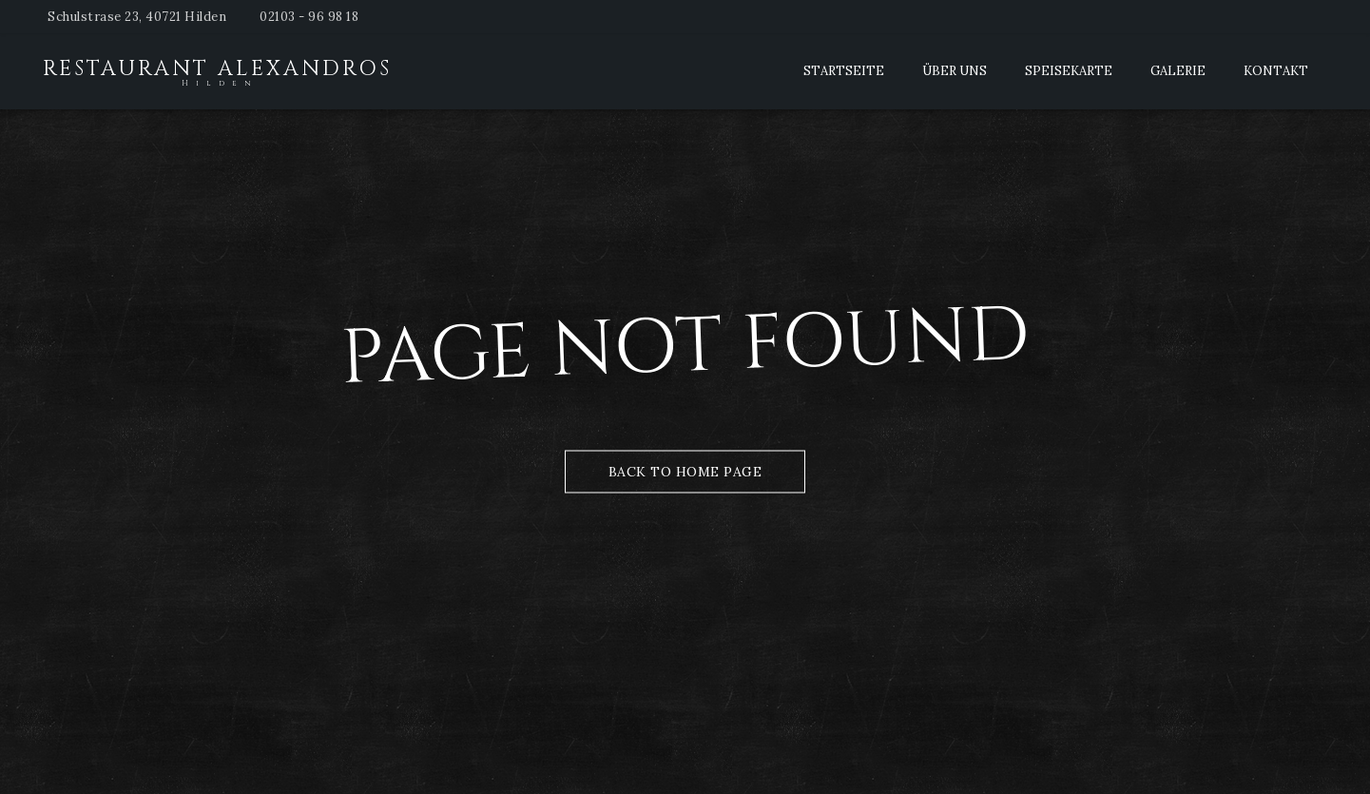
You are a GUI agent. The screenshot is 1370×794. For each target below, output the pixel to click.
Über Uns (954, 71)
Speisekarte (1068, 71)
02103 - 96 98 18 (309, 17)
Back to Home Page (685, 470)
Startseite (843, 71)
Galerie (1178, 71)
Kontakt (1276, 71)
